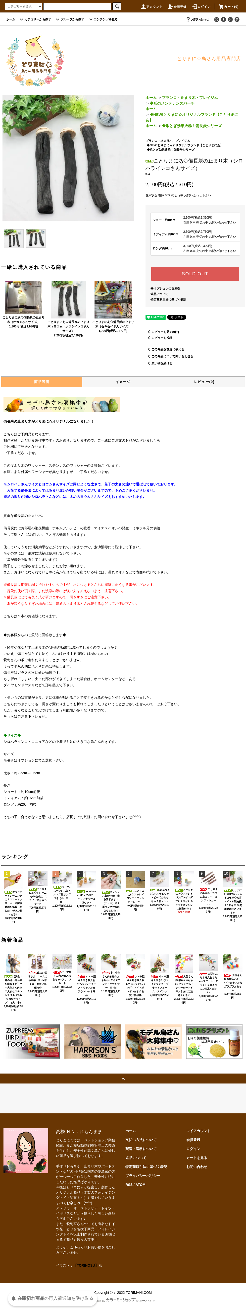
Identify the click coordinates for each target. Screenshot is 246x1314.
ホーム (10, 19)
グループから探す (69, 19)
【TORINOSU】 (86, 1265)
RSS (129, 1185)
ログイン (201, 6)
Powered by (123, 1300)
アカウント (151, 6)
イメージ (123, 382)
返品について (159, 294)
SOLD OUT (195, 273)
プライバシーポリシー (142, 1176)
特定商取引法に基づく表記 (168, 299)
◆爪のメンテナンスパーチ (172, 103)
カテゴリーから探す (34, 19)
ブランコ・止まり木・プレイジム (190, 97)
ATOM (141, 1185)
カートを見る (196, 1158)
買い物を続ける (159, 363)
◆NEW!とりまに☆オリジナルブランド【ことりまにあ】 (185, 145)
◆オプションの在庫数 (165, 288)
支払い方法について (141, 1140)
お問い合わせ (197, 19)
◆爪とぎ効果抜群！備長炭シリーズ (192, 126)
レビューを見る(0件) (162, 332)
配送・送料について (141, 1149)
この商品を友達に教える (165, 349)
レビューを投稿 (159, 338)
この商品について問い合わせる (169, 356)
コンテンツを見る (103, 19)
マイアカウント (198, 1131)
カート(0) (228, 6)
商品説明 (41, 382)
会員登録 (177, 6)
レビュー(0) (204, 382)
